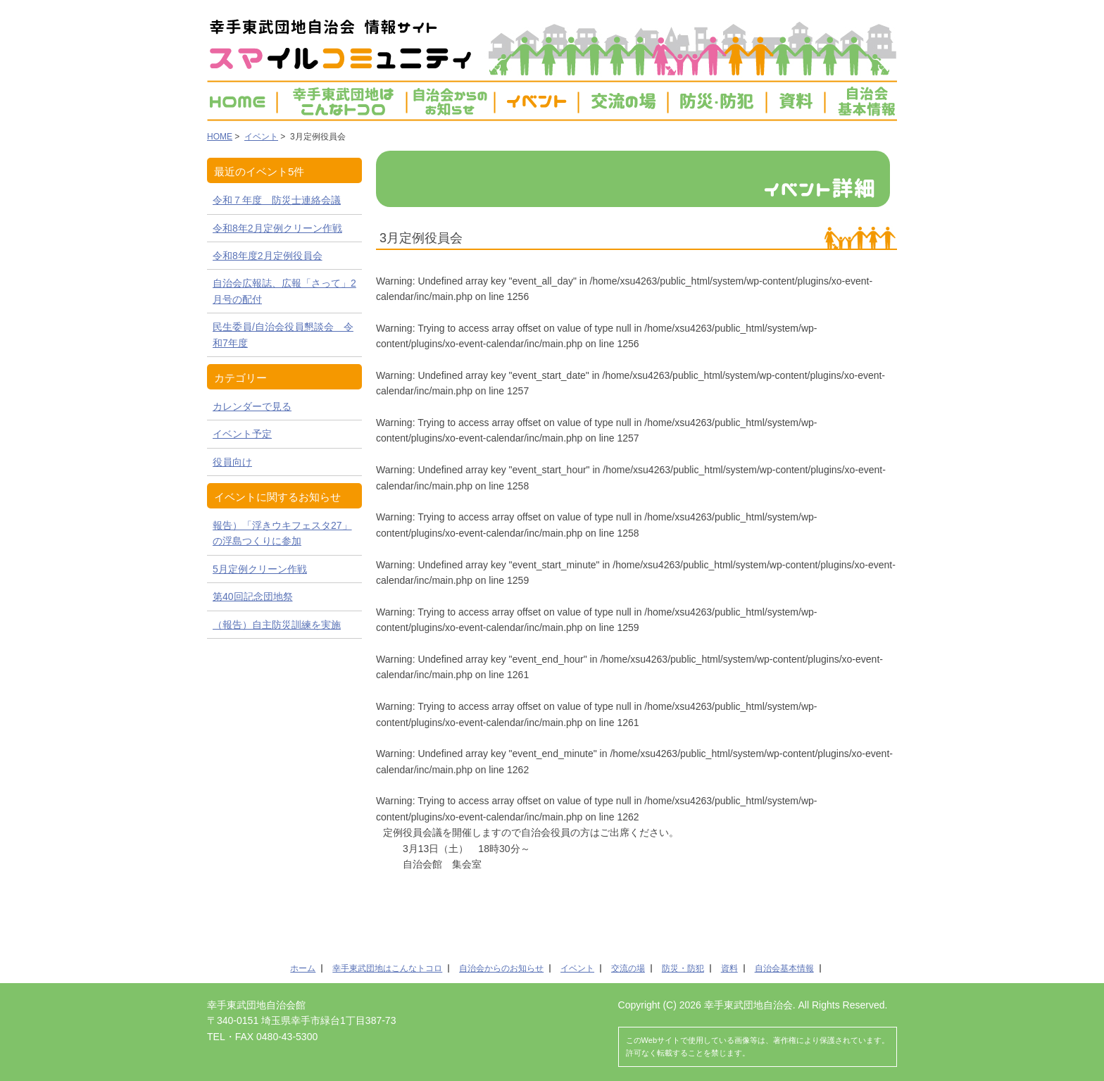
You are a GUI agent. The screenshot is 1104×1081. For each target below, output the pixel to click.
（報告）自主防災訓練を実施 (277, 624)
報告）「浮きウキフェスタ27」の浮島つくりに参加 (282, 533)
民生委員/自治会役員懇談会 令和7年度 (283, 334)
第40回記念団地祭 (253, 596)
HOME (241, 100)
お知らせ (451, 100)
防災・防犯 (717, 100)
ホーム (302, 968)
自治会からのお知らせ (501, 968)
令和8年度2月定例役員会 (267, 255)
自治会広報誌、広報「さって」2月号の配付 (284, 290)
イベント (536, 100)
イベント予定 (242, 433)
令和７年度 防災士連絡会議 (277, 200)
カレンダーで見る (252, 406)
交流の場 (623, 100)
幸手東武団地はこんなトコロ (387, 968)
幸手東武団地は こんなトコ (342, 100)
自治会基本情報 (861, 100)
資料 (795, 100)
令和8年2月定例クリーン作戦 (277, 228)
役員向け (232, 462)
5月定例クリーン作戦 (260, 569)
